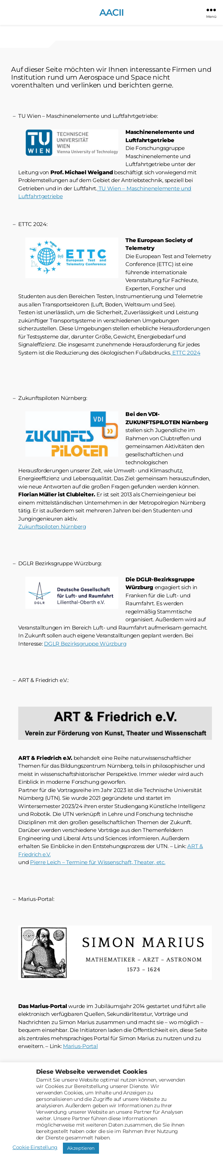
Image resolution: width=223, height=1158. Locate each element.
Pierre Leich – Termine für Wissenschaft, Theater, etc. (97, 862)
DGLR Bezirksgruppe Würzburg (85, 643)
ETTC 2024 (185, 352)
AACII (111, 12)
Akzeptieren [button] (81, 1148)
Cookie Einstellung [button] (35, 1147)
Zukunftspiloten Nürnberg (52, 526)
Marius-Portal (80, 1046)
